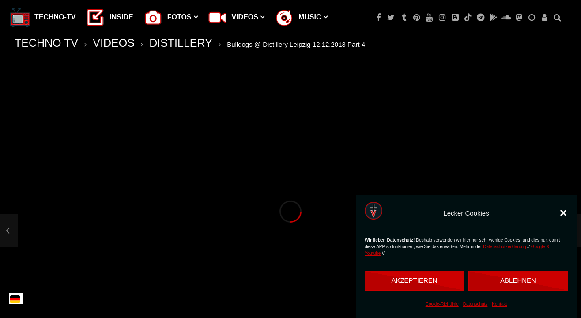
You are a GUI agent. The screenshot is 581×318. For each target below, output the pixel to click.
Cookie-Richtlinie (442, 304)
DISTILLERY (180, 43)
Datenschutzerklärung (504, 246)
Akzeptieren (414, 280)
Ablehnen (518, 280)
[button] (563, 212)
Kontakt (499, 304)
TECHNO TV (46, 43)
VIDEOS (113, 43)
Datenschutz (475, 304)
